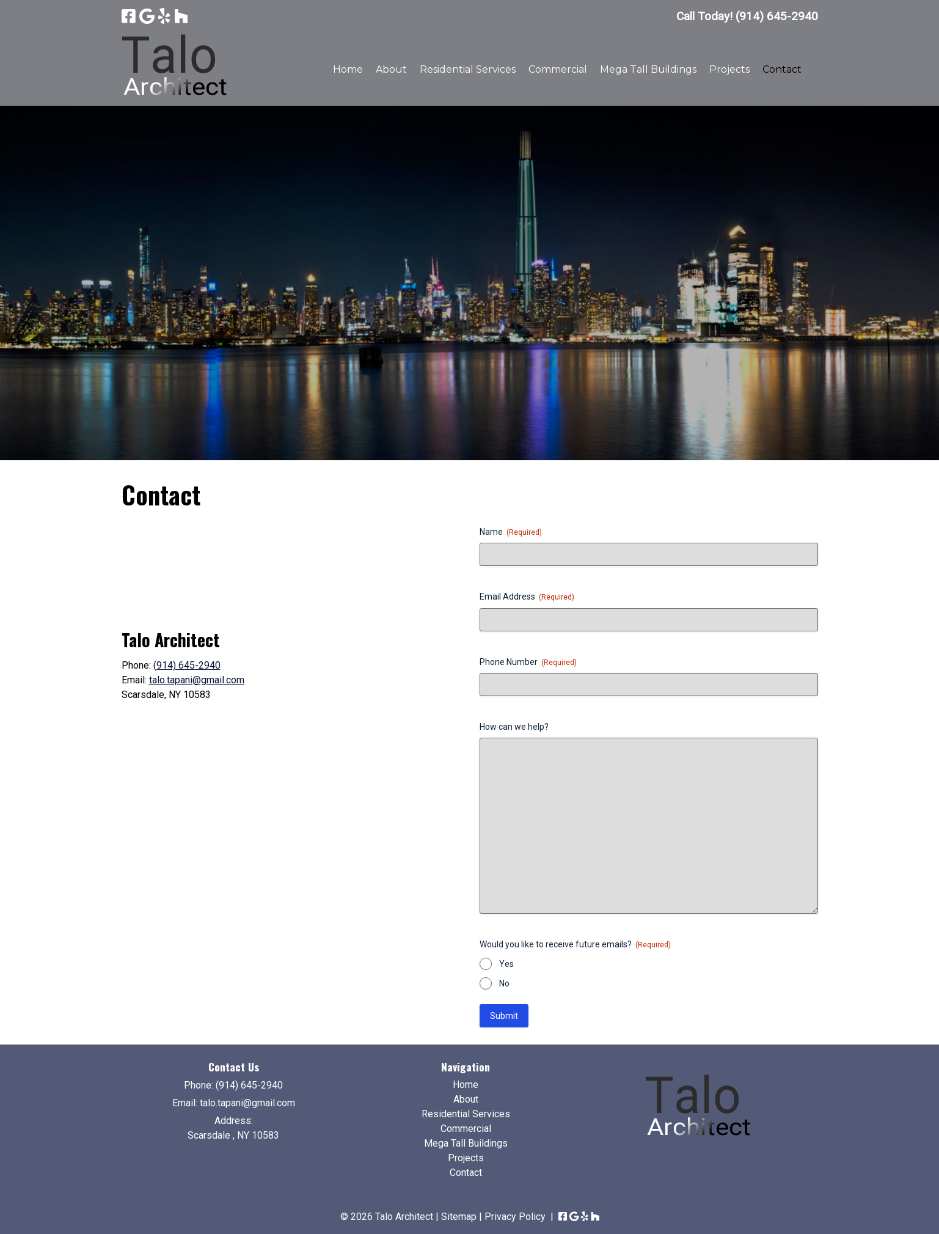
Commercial (557, 69)
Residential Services (468, 69)
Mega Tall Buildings (648, 69)
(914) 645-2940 (187, 665)
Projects (729, 69)
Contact (782, 69)
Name (511, 532)
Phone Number (528, 662)
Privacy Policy (515, 1216)
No (504, 983)
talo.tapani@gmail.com (196, 680)
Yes (506, 964)
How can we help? (514, 727)
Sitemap (459, 1216)
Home (348, 69)
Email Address (527, 597)
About (391, 69)
